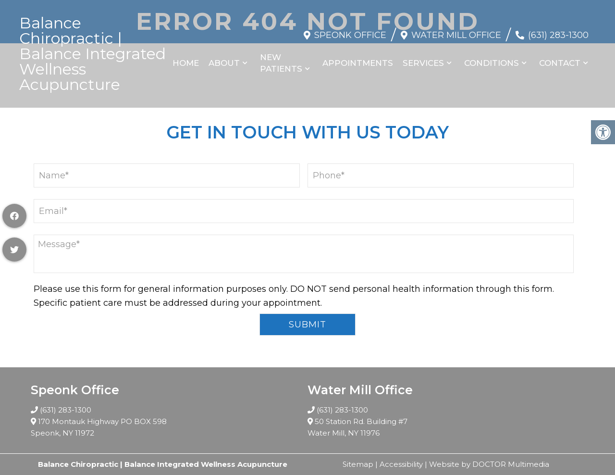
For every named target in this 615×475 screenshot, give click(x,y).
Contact (559, 63)
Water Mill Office (456, 35)
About (224, 63)
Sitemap (358, 464)
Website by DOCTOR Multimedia (489, 464)
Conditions (491, 63)
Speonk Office (350, 35)
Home (185, 63)
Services (423, 63)
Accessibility (401, 464)
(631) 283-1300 (558, 35)
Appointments (357, 63)
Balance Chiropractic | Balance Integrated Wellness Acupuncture (92, 53)
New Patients (281, 63)
